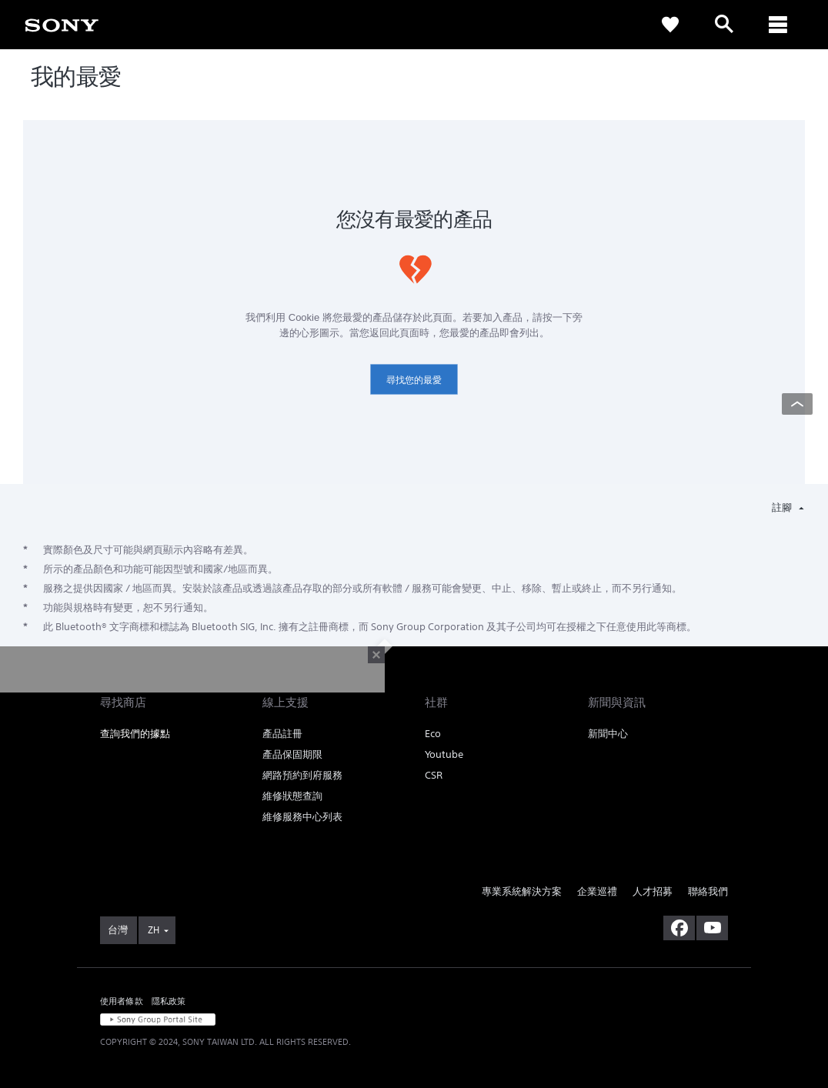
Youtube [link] (444, 754)
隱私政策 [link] (169, 1000)
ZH (153, 929)
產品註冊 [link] (282, 733)
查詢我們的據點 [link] (135, 733)
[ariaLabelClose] (778, 24)
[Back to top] (797, 404)
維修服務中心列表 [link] (302, 816)
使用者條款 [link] (121, 1000)
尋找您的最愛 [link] (414, 379)
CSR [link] (433, 775)
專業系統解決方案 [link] (522, 891)
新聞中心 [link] (608, 733)
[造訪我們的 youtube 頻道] (712, 928)
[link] (61, 24)
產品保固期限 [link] (292, 754)
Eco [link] (433, 733)
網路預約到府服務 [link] (302, 775)
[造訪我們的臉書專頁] (679, 928)
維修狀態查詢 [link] (292, 796)
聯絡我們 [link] (708, 891)
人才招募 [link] (653, 891)
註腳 (783, 507)
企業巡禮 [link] (597, 891)
